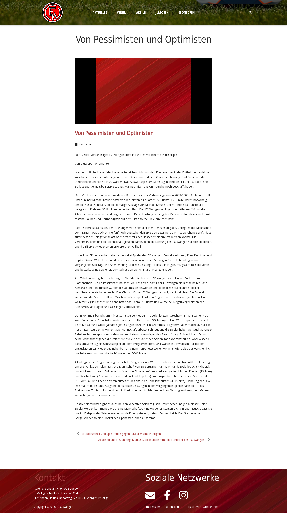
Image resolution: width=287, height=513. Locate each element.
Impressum (153, 507)
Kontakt (49, 477)
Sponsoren (186, 12)
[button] (101, 12)
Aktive (141, 12)
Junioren (162, 12)
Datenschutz (174, 507)
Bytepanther (210, 507)
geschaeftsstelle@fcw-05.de (61, 493)
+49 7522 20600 (67, 488)
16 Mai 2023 (84, 144)
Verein (121, 12)
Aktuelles (100, 12)
